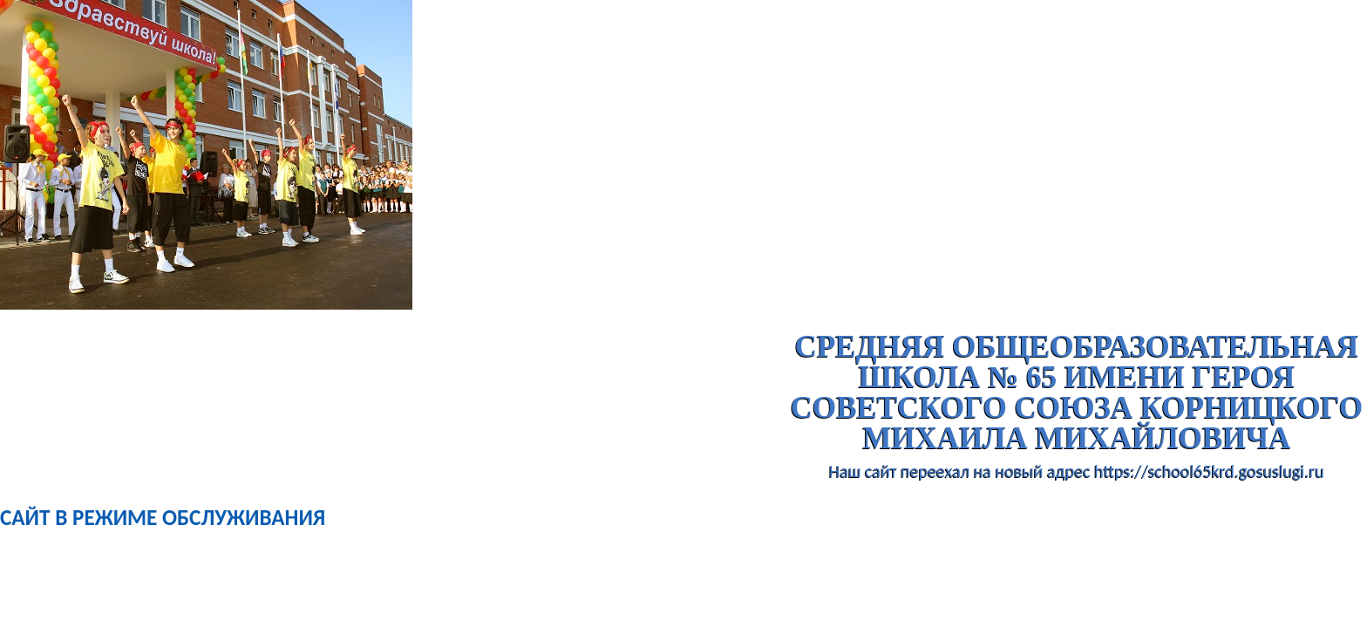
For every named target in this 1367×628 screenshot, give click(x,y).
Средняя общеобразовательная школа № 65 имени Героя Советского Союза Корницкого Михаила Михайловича (1077, 392)
